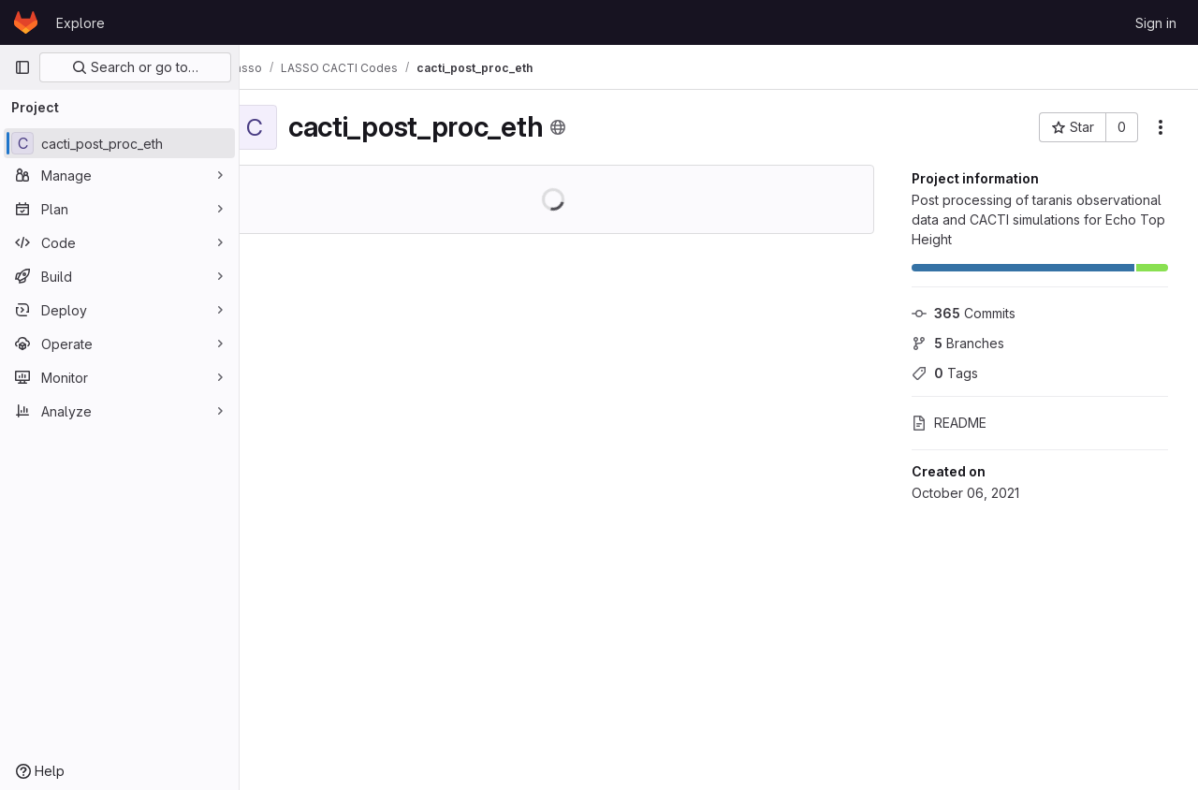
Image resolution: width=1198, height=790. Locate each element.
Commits (963, 313)
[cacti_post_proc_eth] (119, 143)
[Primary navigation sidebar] (22, 67)
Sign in (1155, 23)
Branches (958, 343)
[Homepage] (25, 22)
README (949, 423)
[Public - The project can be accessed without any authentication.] (587, 127)
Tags (945, 373)
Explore (80, 23)
